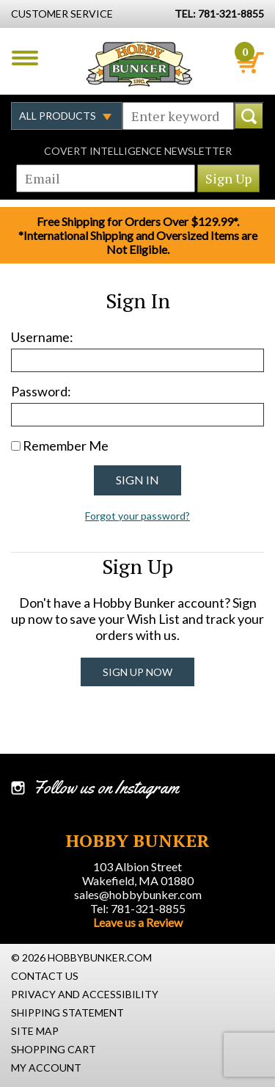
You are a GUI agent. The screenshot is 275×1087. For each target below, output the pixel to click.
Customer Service (62, 13)
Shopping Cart (53, 1049)
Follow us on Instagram (106, 788)
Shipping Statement (67, 1012)
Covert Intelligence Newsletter (138, 151)
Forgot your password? (137, 515)
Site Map (35, 1031)
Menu (25, 58)
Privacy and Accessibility (84, 994)
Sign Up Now (137, 672)
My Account (46, 1067)
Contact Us (44, 976)
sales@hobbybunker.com (138, 894)
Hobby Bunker (139, 63)
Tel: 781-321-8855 (138, 908)
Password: (41, 391)
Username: (42, 337)
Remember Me (66, 445)
